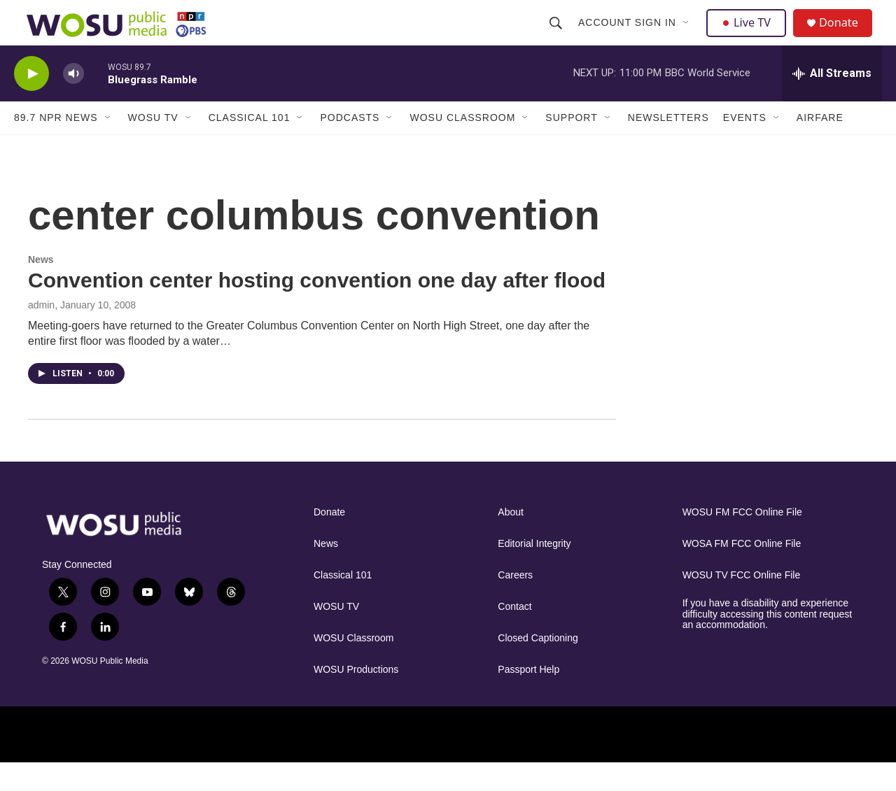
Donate (846, 36)
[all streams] (832, 101)
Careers (515, 603)
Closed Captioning (538, 666)
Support (571, 145)
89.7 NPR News (56, 145)
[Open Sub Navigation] (688, 36)
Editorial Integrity (534, 571)
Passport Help (528, 697)
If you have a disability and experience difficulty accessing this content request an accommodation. (767, 642)
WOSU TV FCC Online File (741, 603)
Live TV (749, 36)
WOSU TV (153, 145)
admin (41, 333)
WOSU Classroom (462, 145)
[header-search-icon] (557, 36)
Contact (514, 634)
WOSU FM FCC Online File (742, 540)
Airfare (820, 145)
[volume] (73, 101)
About (511, 540)
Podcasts (349, 145)
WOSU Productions (356, 697)
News (41, 287)
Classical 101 (249, 145)
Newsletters (668, 145)
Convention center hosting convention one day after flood (317, 308)
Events (744, 145)
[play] (31, 102)
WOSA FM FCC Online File (742, 571)
